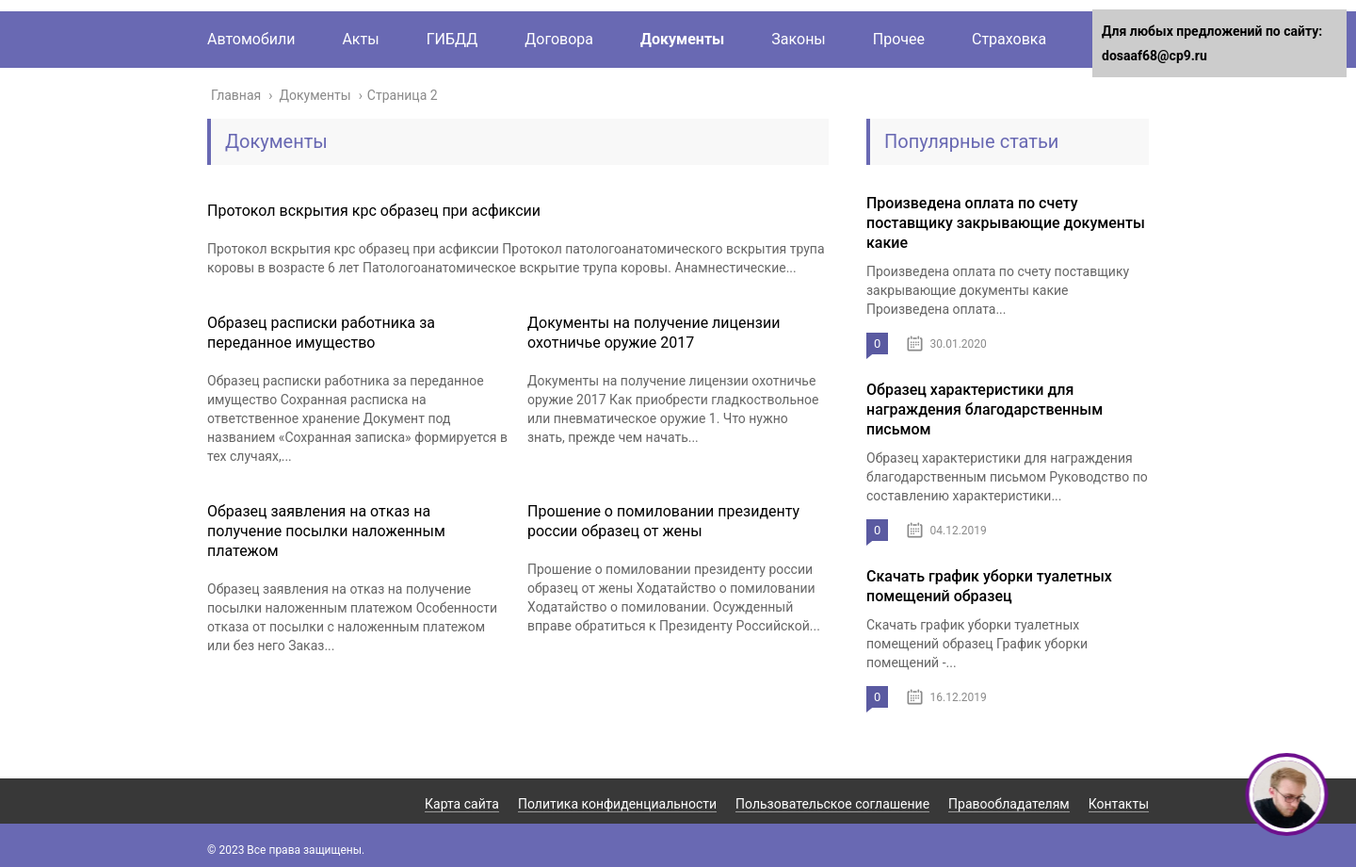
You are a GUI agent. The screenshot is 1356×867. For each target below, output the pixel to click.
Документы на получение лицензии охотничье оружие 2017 (653, 333)
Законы (798, 39)
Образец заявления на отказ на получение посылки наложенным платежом (326, 531)
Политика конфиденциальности (617, 803)
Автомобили (251, 39)
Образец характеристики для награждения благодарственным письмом (984, 409)
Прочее (899, 39)
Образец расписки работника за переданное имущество (321, 333)
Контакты (1119, 803)
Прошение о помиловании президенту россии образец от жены (663, 521)
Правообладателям (1009, 803)
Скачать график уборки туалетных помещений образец (989, 586)
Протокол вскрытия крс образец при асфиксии (374, 211)
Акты (360, 39)
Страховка (1009, 39)
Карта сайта (462, 803)
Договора (559, 39)
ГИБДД (452, 39)
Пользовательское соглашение (832, 803)
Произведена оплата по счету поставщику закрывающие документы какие (1005, 223)
